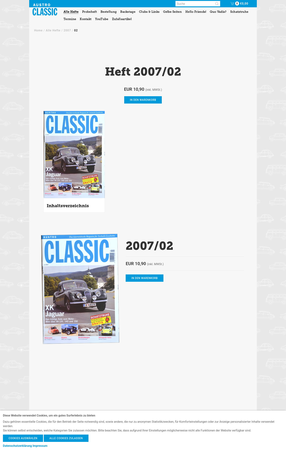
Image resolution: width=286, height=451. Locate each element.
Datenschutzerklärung (17, 446)
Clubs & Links (149, 12)
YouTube (101, 19)
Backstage (127, 12)
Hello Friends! (195, 12)
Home (38, 30)
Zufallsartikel (122, 19)
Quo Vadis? (218, 12)
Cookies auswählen (23, 438)
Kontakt (85, 19)
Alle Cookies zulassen (66, 438)
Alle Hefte (70, 12)
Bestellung (109, 12)
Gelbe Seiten (172, 12)
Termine (69, 19)
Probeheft (89, 12)
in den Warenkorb (143, 99)
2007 (67, 30)
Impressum (40, 446)
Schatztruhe (239, 12)
